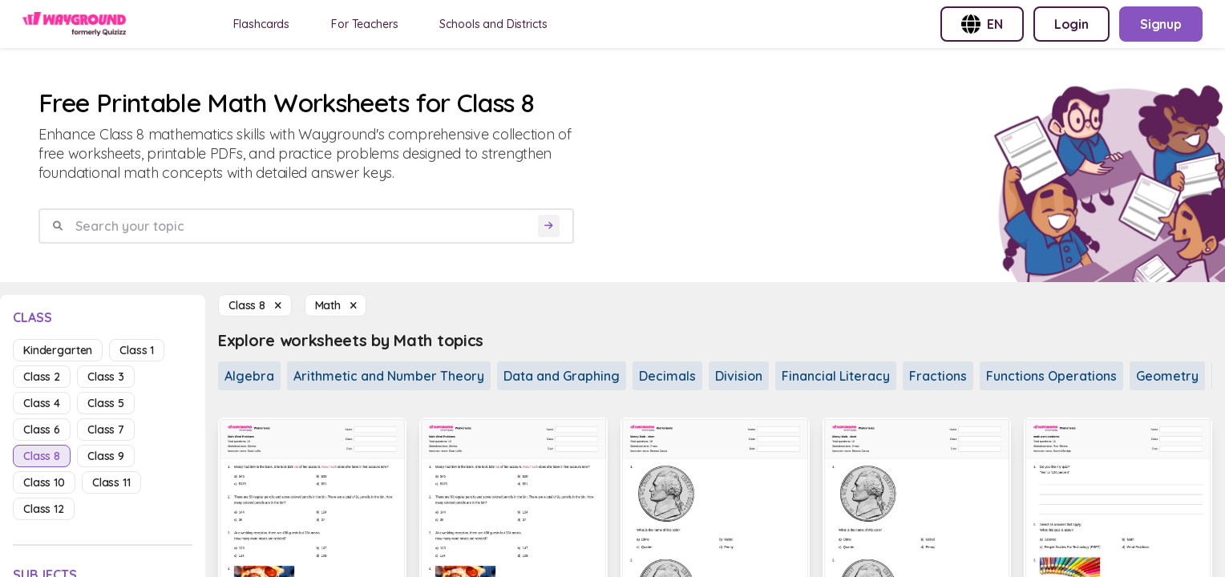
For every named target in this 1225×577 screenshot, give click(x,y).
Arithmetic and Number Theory (388, 376)
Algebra (249, 376)
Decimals (667, 376)
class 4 (41, 403)
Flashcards (261, 24)
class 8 (41, 456)
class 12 (43, 509)
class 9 (105, 456)
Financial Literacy (836, 376)
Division (738, 376)
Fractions (938, 376)
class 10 (44, 482)
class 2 (41, 376)
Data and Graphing (561, 376)
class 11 (111, 482)
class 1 (136, 350)
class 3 (105, 376)
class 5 (105, 403)
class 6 (41, 429)
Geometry (1167, 376)
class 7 (105, 429)
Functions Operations (1051, 376)
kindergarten (57, 350)
